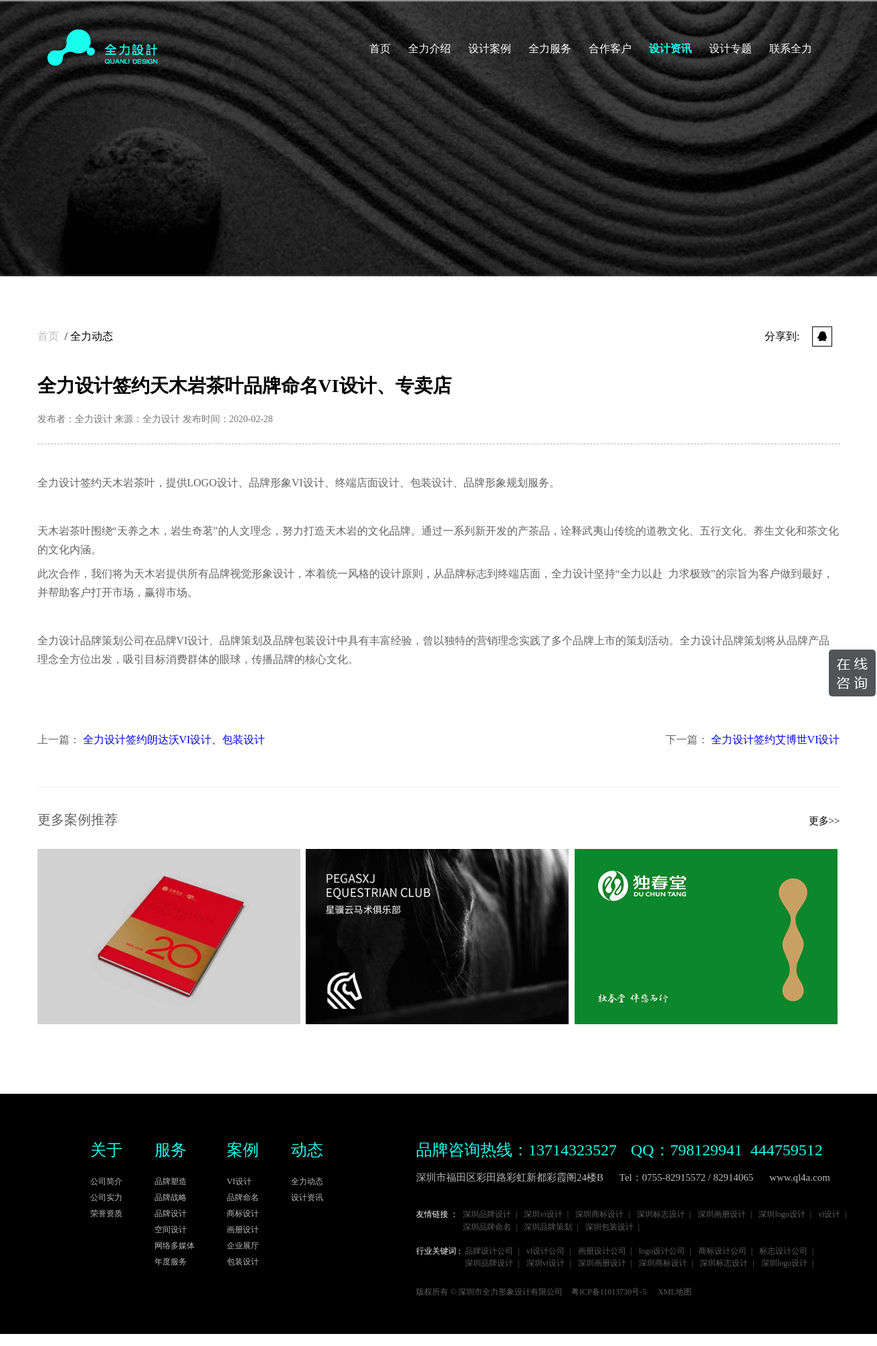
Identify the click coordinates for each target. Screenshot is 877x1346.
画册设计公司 (602, 1251)
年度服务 (171, 1261)
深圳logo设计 (782, 1214)
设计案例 (489, 48)
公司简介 (106, 1181)
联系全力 (790, 48)
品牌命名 (243, 1197)
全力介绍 (429, 48)
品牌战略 (171, 1197)
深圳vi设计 (543, 1214)
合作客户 (610, 48)
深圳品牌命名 (487, 1227)
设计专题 (730, 48)
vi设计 (829, 1214)
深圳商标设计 (599, 1214)
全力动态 (91, 336)
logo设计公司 (662, 1251)
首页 (380, 48)
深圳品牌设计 (487, 1214)
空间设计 (171, 1229)
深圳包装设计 (609, 1227)
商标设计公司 (722, 1251)
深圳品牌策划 (548, 1227)
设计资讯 (670, 48)
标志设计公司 (783, 1251)
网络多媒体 (175, 1245)
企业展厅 (243, 1245)
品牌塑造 (171, 1181)
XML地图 (675, 1292)
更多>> (824, 820)
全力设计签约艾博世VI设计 (775, 739)
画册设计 (243, 1229)
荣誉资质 (106, 1213)
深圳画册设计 (722, 1214)
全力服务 (549, 48)
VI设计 (239, 1181)
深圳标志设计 (661, 1214)
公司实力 (106, 1197)
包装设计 (243, 1261)
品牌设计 (171, 1213)
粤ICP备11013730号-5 (608, 1292)
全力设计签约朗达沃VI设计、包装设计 (174, 739)
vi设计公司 (545, 1251)
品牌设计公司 (489, 1251)
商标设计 (243, 1213)
